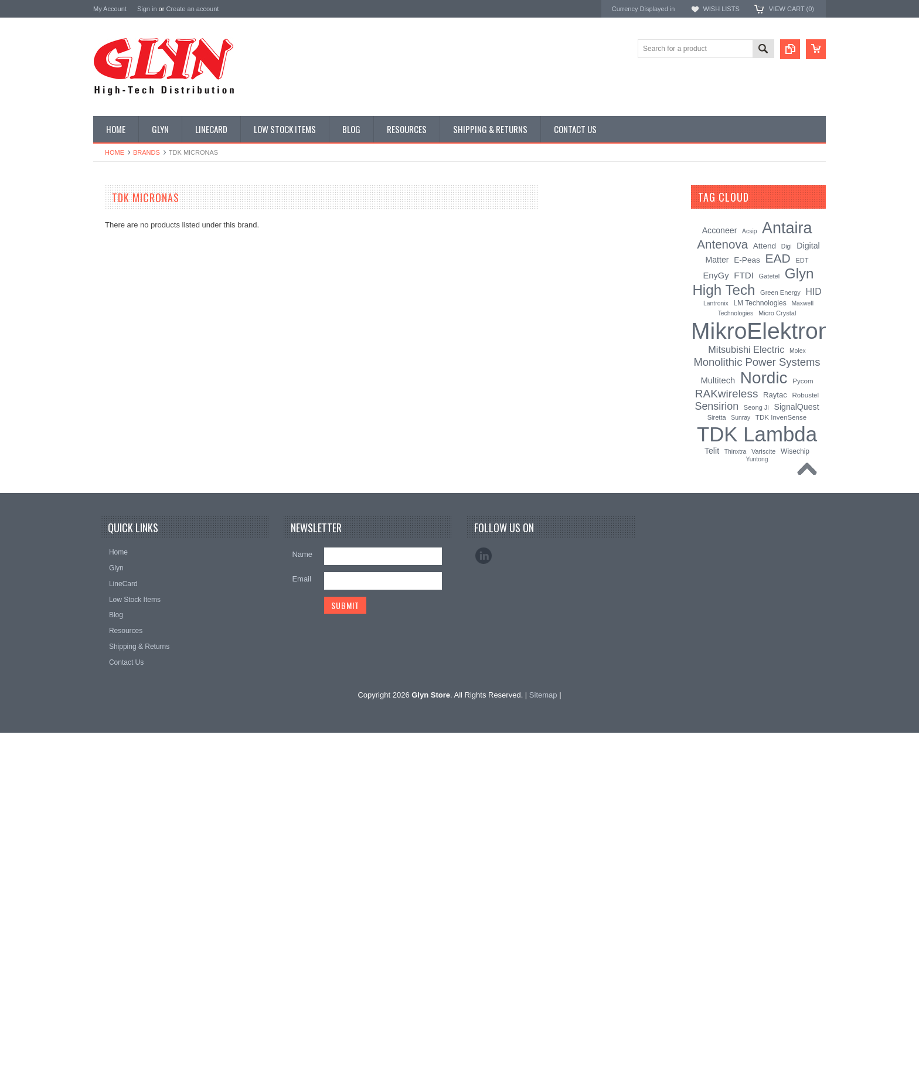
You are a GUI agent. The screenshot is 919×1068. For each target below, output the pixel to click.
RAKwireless (115, 739)
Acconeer (719, 230)
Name (302, 889)
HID (814, 292)
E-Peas (747, 260)
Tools (108, 517)
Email (301, 914)
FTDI (744, 275)
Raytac (775, 394)
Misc (107, 438)
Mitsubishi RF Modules (135, 339)
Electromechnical (126, 359)
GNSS (110, 379)
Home (114, 152)
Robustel (805, 395)
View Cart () (791, 8)
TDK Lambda (115, 645)
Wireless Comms (126, 577)
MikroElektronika (121, 629)
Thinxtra (735, 451)
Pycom (802, 381)
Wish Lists (721, 8)
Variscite (763, 451)
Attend (764, 246)
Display (111, 260)
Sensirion (109, 771)
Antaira (105, 676)
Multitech (717, 380)
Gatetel (769, 276)
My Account (110, 8)
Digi (786, 246)
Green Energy (780, 292)
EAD (101, 707)
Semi (107, 458)
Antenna (113, 220)
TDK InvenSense (780, 417)
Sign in (147, 8)
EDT (801, 260)
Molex (797, 351)
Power (110, 279)
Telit (711, 450)
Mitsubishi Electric (746, 349)
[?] (764, 197)
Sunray (740, 417)
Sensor (111, 478)
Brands (146, 152)
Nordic (104, 661)
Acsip (749, 231)
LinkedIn (483, 891)
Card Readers (122, 299)
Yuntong (757, 459)
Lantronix (716, 303)
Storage (112, 498)
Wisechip (795, 451)
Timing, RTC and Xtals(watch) (146, 240)
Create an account (192, 8)
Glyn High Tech (119, 692)
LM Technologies (759, 303)
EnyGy (716, 275)
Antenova (109, 723)
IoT (105, 418)
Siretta (716, 417)
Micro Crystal (777, 313)
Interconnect (119, 398)
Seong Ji (756, 407)
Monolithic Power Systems (137, 755)
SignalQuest (796, 406)
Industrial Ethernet (128, 319)
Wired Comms (122, 557)
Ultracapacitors (123, 537)
